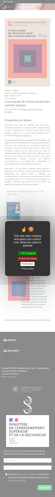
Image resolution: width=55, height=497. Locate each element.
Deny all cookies (28, 259)
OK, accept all (27, 253)
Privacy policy (27, 268)
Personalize (27, 264)
